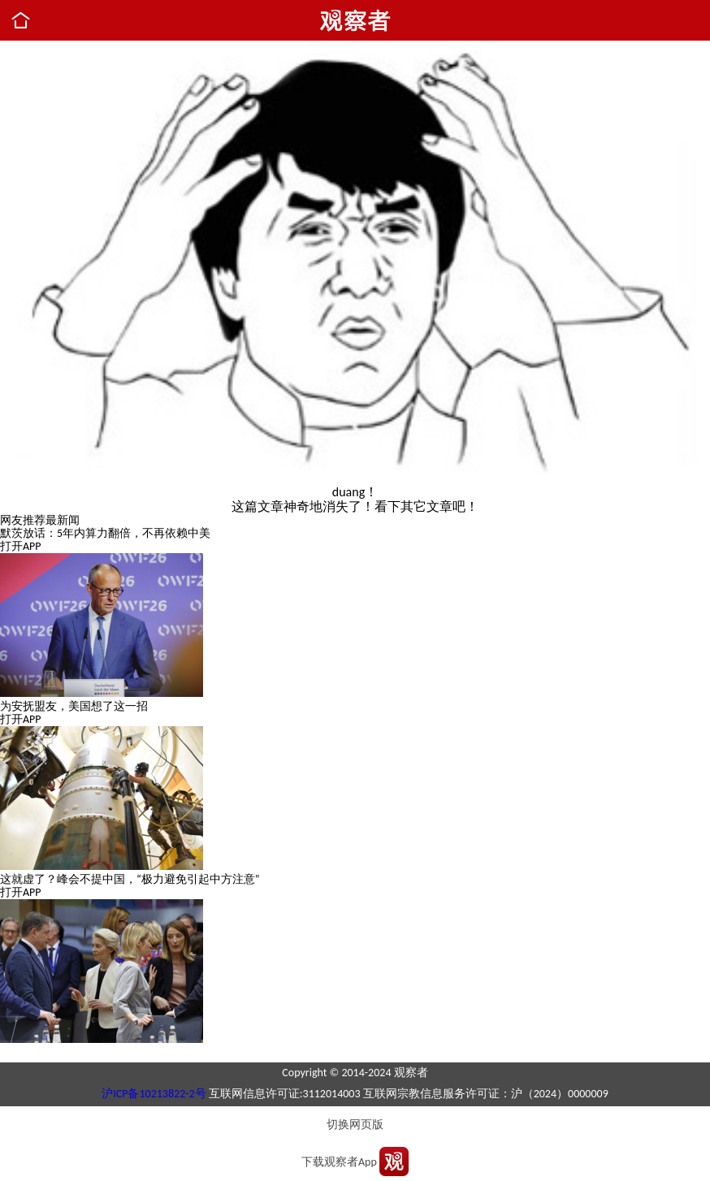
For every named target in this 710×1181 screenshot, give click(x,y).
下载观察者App (339, 1162)
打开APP (20, 546)
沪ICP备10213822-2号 (154, 1094)
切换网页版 (355, 1124)
